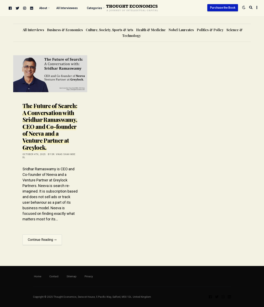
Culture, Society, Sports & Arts (109, 30)
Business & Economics (65, 30)
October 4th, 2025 (34, 154)
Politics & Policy (210, 30)
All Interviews (33, 30)
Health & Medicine (151, 30)
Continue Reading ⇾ (42, 240)
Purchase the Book (222, 7)
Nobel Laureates (181, 30)
